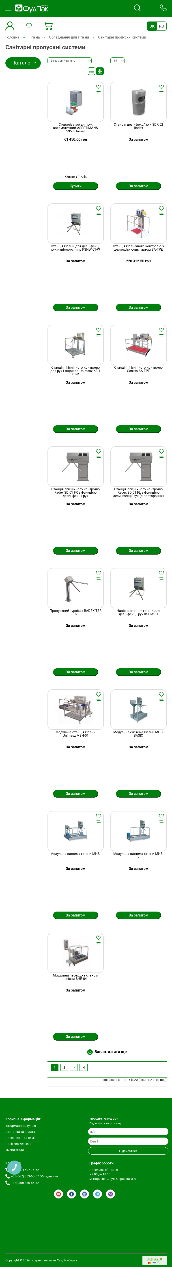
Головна (12, 37)
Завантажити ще (107, 1052)
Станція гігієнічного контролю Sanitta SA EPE (138, 369)
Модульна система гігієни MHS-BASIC (138, 734)
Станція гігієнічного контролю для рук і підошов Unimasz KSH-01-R (75, 371)
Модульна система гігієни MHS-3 (75, 855)
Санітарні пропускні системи (122, 37)
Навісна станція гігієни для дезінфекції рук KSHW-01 (138, 612)
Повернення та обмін (20, 1138)
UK (152, 26)
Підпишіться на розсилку (105, 1123)
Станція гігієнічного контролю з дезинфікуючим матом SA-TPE (138, 248)
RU (161, 26)
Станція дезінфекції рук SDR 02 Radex (138, 126)
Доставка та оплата (20, 1132)
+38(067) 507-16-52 (25, 1170)
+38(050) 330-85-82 (25, 1183)
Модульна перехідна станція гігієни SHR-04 (75, 977)
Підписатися (128, 1151)
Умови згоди (14, 1150)
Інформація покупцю (20, 1125)
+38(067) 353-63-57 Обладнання (34, 1176)
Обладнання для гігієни (69, 37)
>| (83, 1067)
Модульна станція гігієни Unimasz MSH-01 (75, 734)
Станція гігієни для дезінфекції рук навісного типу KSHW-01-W (75, 248)
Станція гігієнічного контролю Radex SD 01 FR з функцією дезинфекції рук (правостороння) (75, 494)
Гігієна (34, 37)
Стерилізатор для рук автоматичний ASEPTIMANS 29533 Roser (75, 128)
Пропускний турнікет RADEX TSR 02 (75, 612)
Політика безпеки (18, 1144)
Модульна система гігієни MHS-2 (138, 855)
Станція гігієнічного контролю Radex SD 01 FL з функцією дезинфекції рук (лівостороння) (138, 493)
